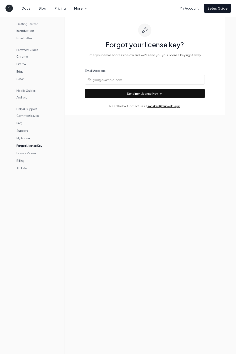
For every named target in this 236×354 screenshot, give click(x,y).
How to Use (24, 38)
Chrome (22, 56)
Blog (42, 8)
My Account (189, 8)
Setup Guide (217, 8)
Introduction (25, 30)
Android (21, 97)
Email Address (95, 70)
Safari (20, 79)
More (80, 8)
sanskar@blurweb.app (163, 106)
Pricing (60, 8)
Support (22, 130)
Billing (20, 160)
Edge (20, 71)
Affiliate (21, 168)
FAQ (19, 123)
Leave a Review (26, 153)
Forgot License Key (29, 145)
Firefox (21, 64)
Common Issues (27, 115)
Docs (26, 8)
